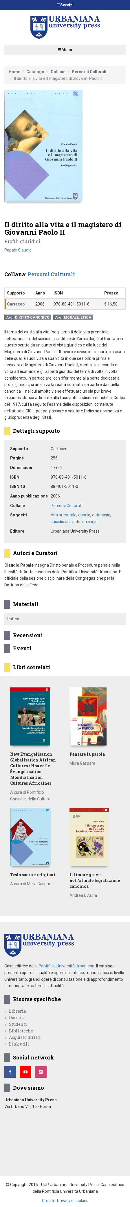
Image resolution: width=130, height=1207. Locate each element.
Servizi (65, 5)
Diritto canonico (32, 317)
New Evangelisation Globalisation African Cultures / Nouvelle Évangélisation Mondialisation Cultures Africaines (33, 768)
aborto (84, 515)
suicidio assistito (65, 521)
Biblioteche (21, 1031)
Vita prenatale (63, 515)
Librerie (17, 1011)
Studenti (18, 1024)
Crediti (48, 1200)
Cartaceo (16, 304)
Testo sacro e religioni (32, 874)
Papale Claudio (18, 250)
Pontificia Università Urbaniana (66, 966)
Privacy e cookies (72, 1200)
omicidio (90, 521)
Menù (65, 49)
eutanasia (101, 515)
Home (14, 71)
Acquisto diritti (25, 1037)
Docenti (17, 1017)
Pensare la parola (87, 754)
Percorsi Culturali (89, 71)
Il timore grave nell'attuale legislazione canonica (94, 880)
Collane (58, 71)
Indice (13, 619)
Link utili (19, 1044)
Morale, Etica (77, 317)
